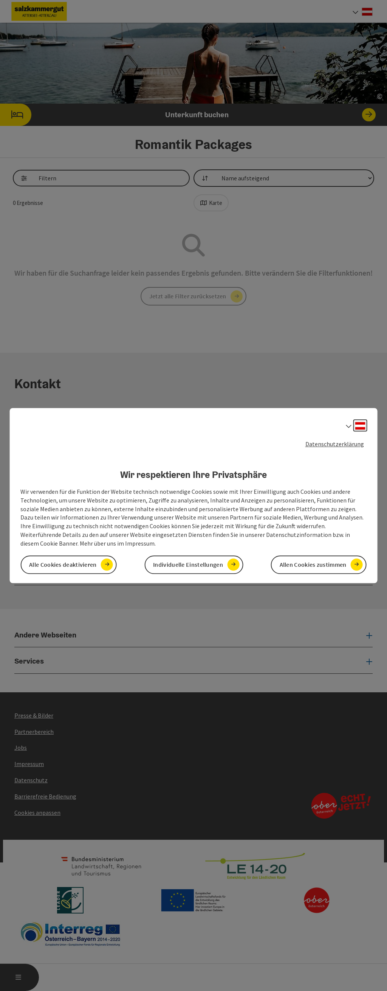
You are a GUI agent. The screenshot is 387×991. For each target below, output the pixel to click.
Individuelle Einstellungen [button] (188, 564)
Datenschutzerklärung (334, 444)
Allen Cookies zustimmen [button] (313, 564)
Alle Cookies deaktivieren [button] (63, 564)
